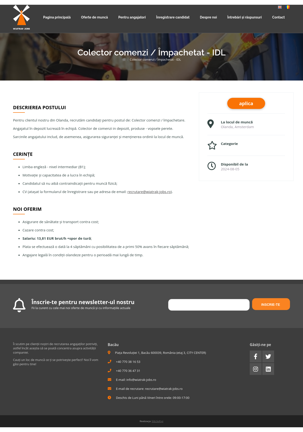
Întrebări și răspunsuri (244, 17)
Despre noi (208, 17)
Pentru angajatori (132, 17)
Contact (278, 17)
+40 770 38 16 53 (124, 362)
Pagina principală (57, 17)
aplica (246, 103)
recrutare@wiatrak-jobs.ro (149, 191)
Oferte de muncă (94, 17)
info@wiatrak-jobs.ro (141, 380)
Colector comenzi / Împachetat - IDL (155, 59)
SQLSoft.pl (157, 421)
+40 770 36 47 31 (124, 371)
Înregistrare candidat (173, 17)
